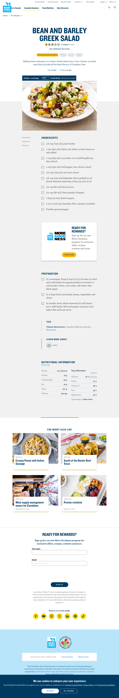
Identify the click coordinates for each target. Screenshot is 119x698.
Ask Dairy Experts (40, 2)
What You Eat (83, 657)
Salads (79, 55)
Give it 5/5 (58, 44)
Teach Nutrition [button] (58, 8)
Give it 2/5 (49, 44)
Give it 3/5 (52, 44)
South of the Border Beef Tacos (77, 462)
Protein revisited (73, 502)
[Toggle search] (115, 7)
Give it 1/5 (46, 44)
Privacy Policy (88, 685)
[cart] (109, 7)
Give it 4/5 (55, 44)
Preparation (26, 141)
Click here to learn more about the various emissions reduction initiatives (65, 671)
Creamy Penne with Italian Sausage (30, 462)
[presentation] (59, 574)
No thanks (69, 691)
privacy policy (78, 600)
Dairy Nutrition (67, 657)
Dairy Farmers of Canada (7, 7)
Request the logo (66, 2)
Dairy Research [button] (74, 8)
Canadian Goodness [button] (40, 8)
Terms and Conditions (106, 685)
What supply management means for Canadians (30, 504)
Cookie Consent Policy (73, 685)
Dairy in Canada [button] (22, 8)
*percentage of (82, 399)
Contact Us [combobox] (77, 2)
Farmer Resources (53, 2)
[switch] (58, 78)
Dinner (63, 55)
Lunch (71, 55)
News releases (90, 2)
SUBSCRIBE (69, 255)
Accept (50, 691)
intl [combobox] (113, 2)
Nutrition (25, 145)
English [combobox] (102, 2)
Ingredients (26, 137)
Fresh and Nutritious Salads (47, 55)
